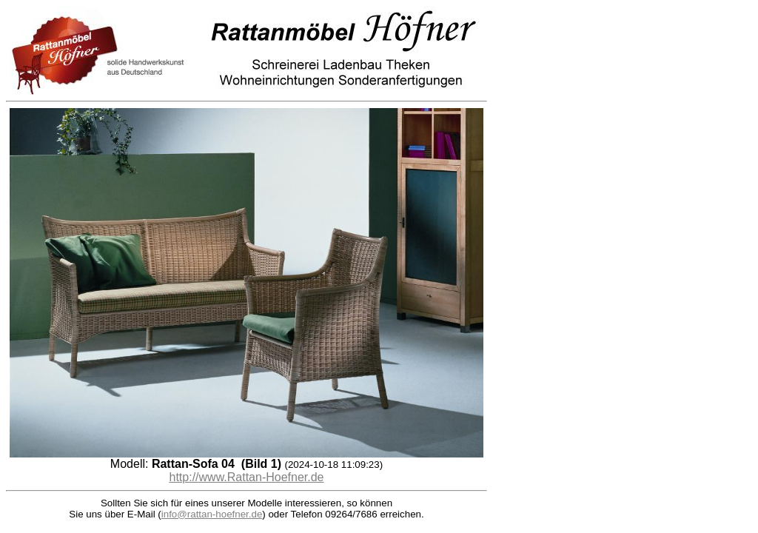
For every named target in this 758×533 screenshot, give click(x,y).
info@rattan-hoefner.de (212, 514)
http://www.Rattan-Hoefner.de (247, 477)
